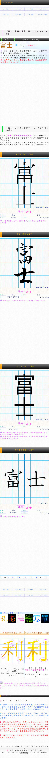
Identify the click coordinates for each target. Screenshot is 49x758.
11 (24, 577)
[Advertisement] (24, 95)
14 (46, 577)
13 (37, 577)
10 (18, 577)
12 (31, 577)
